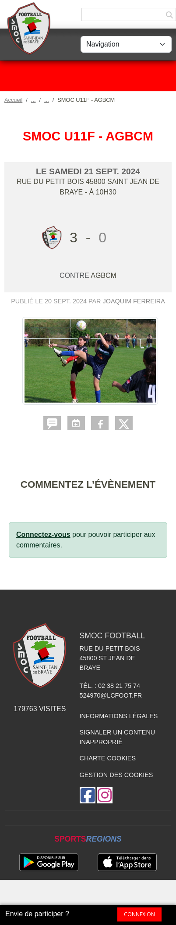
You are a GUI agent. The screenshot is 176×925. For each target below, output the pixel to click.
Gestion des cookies (116, 774)
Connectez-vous (43, 534)
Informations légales (119, 716)
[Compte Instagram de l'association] (105, 795)
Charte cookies (108, 758)
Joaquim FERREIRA (134, 301)
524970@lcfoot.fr (111, 695)
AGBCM (103, 275)
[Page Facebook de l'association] (87, 795)
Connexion (139, 914)
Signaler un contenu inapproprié (117, 737)
